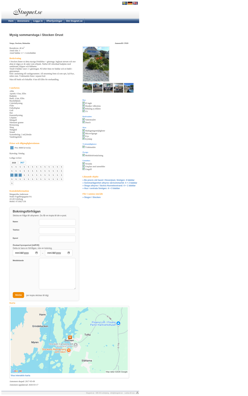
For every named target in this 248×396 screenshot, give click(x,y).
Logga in (38, 20)
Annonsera (23, 20)
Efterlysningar (54, 20)
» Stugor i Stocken (91, 197)
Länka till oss (130, 393)
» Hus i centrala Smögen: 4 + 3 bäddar (101, 188)
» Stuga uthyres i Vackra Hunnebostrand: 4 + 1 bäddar (109, 185)
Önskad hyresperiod (26, 245)
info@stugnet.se (116, 393)
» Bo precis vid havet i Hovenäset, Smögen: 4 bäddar (108, 180)
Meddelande (18, 260)
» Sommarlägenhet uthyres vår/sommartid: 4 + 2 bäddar (109, 183)
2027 (22, 162)
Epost (15, 238)
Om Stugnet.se (74, 20)
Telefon (16, 230)
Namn (15, 222)
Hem (10, 20)
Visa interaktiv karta (20, 375)
